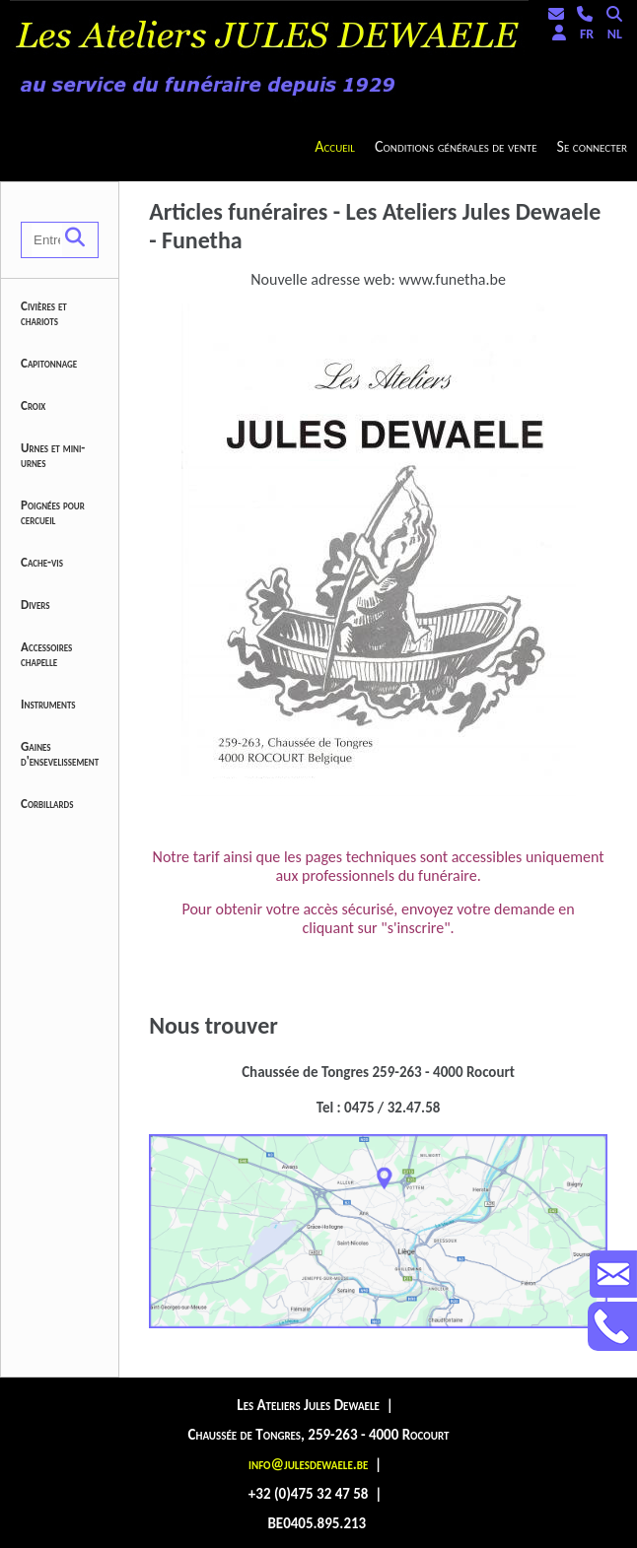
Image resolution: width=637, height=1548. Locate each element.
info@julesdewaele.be (308, 1464)
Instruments (48, 704)
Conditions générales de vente (456, 146)
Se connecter (592, 146)
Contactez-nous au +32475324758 (612, 1326)
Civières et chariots (44, 313)
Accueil (335, 146)
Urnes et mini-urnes (53, 455)
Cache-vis (42, 562)
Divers (35, 604)
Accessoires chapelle (46, 654)
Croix (33, 405)
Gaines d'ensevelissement (60, 754)
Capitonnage (49, 363)
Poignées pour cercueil (53, 512)
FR (587, 34)
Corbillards (47, 803)
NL (614, 34)
